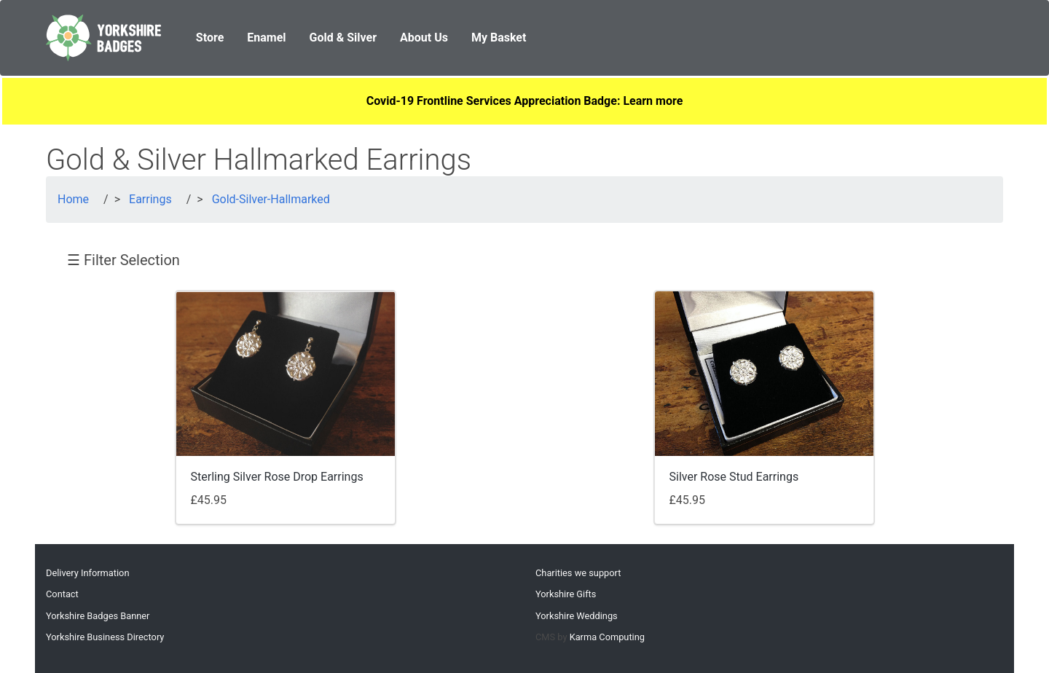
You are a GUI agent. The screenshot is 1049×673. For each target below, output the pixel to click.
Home (73, 199)
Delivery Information (87, 572)
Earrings (150, 199)
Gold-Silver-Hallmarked (271, 199)
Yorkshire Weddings (576, 615)
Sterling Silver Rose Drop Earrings (277, 477)
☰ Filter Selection (123, 260)
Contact (62, 594)
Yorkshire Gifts (565, 594)
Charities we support (578, 572)
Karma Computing (607, 636)
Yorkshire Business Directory (105, 636)
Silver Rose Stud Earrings (734, 477)
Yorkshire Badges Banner (97, 615)
